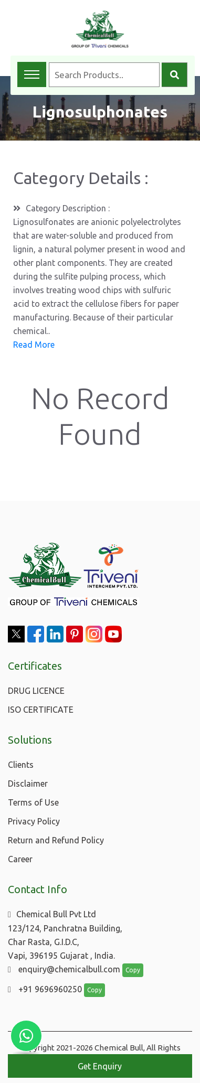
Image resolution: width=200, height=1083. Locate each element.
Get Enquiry (100, 1066)
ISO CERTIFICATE (40, 709)
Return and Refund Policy (56, 840)
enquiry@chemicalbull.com (64, 969)
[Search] (174, 74)
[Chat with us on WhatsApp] (26, 1036)
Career (20, 859)
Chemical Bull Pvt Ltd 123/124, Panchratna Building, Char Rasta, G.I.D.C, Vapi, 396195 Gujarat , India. (65, 934)
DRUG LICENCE (36, 690)
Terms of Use (33, 802)
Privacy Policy (34, 821)
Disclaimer (28, 783)
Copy (132, 970)
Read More (34, 344)
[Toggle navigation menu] (31, 74)
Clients (21, 764)
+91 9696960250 (45, 989)
